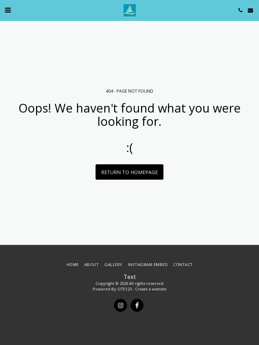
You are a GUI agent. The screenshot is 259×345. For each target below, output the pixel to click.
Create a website (151, 289)
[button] (8, 10)
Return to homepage (129, 172)
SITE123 (124, 289)
